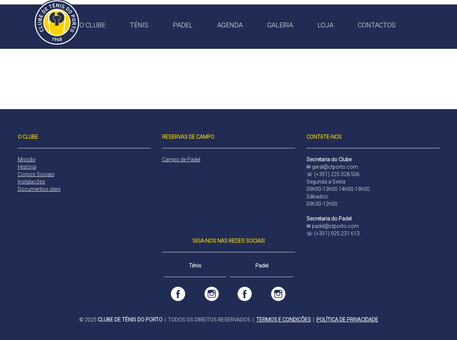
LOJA (325, 25)
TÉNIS (139, 25)
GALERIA (280, 25)
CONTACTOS (377, 25)
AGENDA (230, 25)
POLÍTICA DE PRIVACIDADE (347, 320)
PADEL (183, 25)
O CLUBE (92, 25)
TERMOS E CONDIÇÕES (283, 320)
